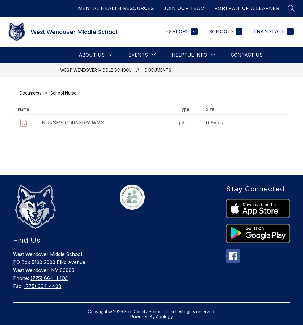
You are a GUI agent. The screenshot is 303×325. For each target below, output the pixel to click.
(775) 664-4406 (49, 278)
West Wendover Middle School (95, 70)
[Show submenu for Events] (138, 54)
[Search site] (291, 8)
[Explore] (181, 31)
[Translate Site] (273, 31)
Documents (158, 70)
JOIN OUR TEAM (184, 8)
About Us (92, 55)
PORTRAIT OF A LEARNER (247, 8)
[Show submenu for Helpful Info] (189, 54)
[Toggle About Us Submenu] (110, 55)
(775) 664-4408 (42, 286)
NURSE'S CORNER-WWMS (73, 123)
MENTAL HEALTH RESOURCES (116, 8)
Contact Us (247, 55)
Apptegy (164, 316)
